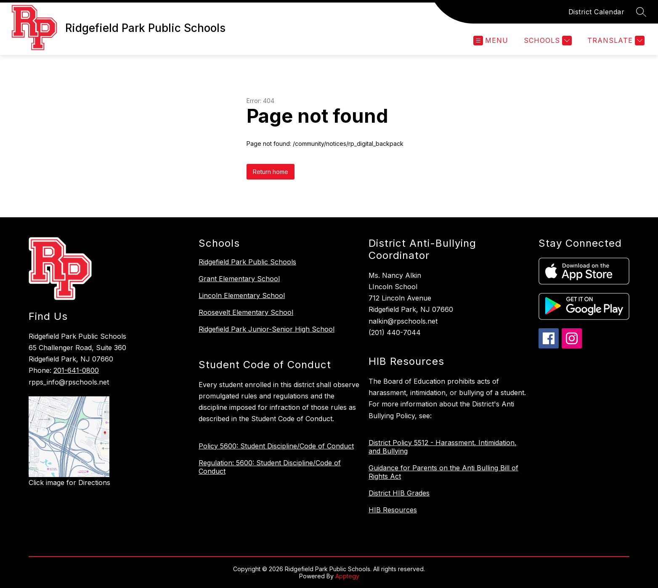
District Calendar (596, 12)
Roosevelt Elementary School (246, 312)
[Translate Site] (615, 40)
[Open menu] (490, 40)
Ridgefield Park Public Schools (247, 262)
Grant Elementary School (239, 278)
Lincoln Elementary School (242, 295)
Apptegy (347, 576)
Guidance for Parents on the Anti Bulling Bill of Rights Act (443, 472)
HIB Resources (393, 510)
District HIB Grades (399, 493)
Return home (270, 171)
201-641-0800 (76, 370)
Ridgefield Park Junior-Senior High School (266, 329)
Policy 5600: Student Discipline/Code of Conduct (276, 446)
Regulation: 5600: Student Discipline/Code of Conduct (270, 467)
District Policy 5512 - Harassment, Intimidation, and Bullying (443, 446)
